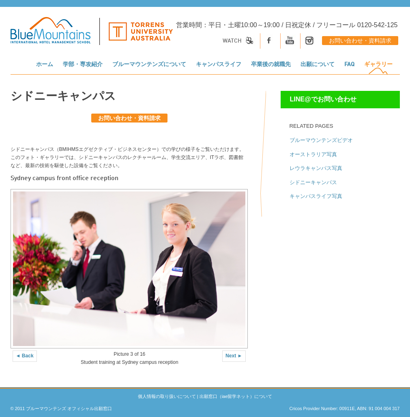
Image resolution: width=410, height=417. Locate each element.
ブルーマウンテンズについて (149, 64)
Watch (239, 41)
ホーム (44, 64)
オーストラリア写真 (313, 154)
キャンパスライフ (218, 64)
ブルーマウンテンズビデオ (321, 140)
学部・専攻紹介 (83, 64)
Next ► (234, 356)
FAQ (349, 64)
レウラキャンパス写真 (316, 168)
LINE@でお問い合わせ (323, 99)
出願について (318, 64)
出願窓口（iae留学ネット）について (236, 396)
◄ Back (25, 356)
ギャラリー (378, 64)
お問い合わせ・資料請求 (360, 41)
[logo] (92, 35)
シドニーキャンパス (313, 182)
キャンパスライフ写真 (316, 196)
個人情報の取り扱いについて (167, 396)
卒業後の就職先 (271, 64)
